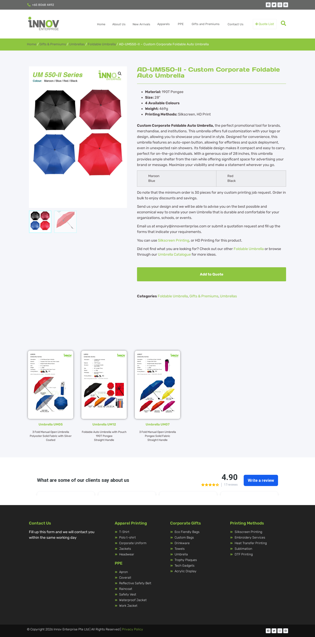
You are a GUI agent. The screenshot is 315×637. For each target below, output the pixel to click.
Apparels (163, 24)
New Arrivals (141, 24)
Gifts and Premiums (206, 24)
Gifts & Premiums (52, 44)
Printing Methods (247, 523)
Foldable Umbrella (102, 44)
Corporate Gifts (185, 523)
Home (101, 24)
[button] (119, 73)
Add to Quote (211, 274)
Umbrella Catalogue (174, 254)
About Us (119, 24)
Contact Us (235, 24)
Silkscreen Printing (173, 240)
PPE (181, 24)
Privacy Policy (132, 629)
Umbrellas (77, 44)
